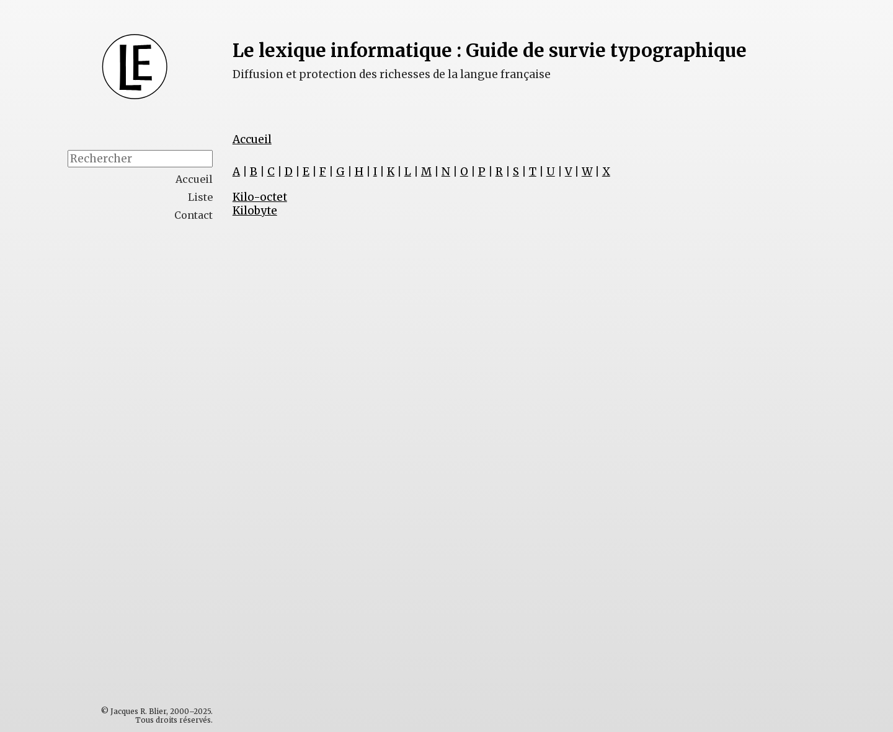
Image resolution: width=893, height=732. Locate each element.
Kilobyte (255, 211)
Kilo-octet (260, 197)
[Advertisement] (166, 425)
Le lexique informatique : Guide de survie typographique (490, 50)
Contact (193, 215)
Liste (200, 197)
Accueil (252, 139)
